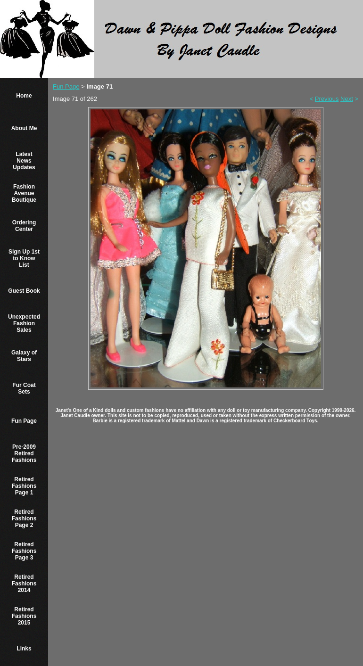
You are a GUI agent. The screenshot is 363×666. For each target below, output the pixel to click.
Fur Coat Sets (23, 388)
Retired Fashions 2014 (24, 583)
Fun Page (24, 421)
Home (24, 95)
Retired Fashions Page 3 (24, 551)
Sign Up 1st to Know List (24, 258)
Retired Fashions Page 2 (24, 518)
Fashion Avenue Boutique (24, 193)
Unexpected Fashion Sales (24, 323)
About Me (24, 128)
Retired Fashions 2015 (24, 616)
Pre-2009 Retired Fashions (24, 453)
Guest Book (24, 291)
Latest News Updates (24, 161)
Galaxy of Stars (24, 355)
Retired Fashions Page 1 (24, 486)
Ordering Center (24, 225)
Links (23, 648)
